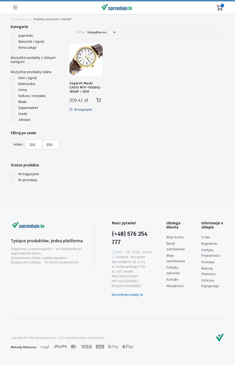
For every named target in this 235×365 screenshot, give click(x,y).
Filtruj (18, 144)
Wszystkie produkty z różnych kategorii (33, 57)
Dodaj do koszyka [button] (98, 100)
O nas (205, 237)
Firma (19, 90)
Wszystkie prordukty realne (31, 70)
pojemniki (22, 36)
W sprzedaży (24, 180)
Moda (18, 102)
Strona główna (20, 19)
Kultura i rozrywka (28, 96)
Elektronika (23, 84)
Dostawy (208, 262)
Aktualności (175, 286)
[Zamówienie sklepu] (101, 32)
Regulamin (209, 244)
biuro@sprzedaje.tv (127, 295)
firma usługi (23, 48)
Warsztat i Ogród (27, 42)
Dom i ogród (24, 78)
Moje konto (175, 237)
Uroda (19, 114)
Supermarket (24, 108)
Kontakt (172, 279)
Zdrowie (21, 120)
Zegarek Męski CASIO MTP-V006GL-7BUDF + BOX (85, 87)
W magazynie (25, 174)
